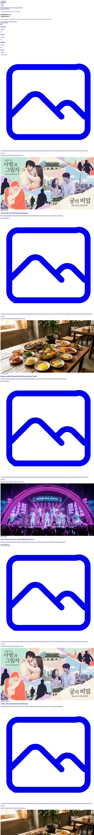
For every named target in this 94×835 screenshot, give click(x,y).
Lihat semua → (7, 545)
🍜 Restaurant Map (18, 7)
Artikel (4, 2)
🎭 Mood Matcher (5, 7)
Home (2, 2)
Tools (2, 5)
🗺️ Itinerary (11, 7)
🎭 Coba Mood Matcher (11, 21)
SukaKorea (3, 1)
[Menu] (1, 10)
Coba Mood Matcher (5, 8)
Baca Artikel (3, 21)
